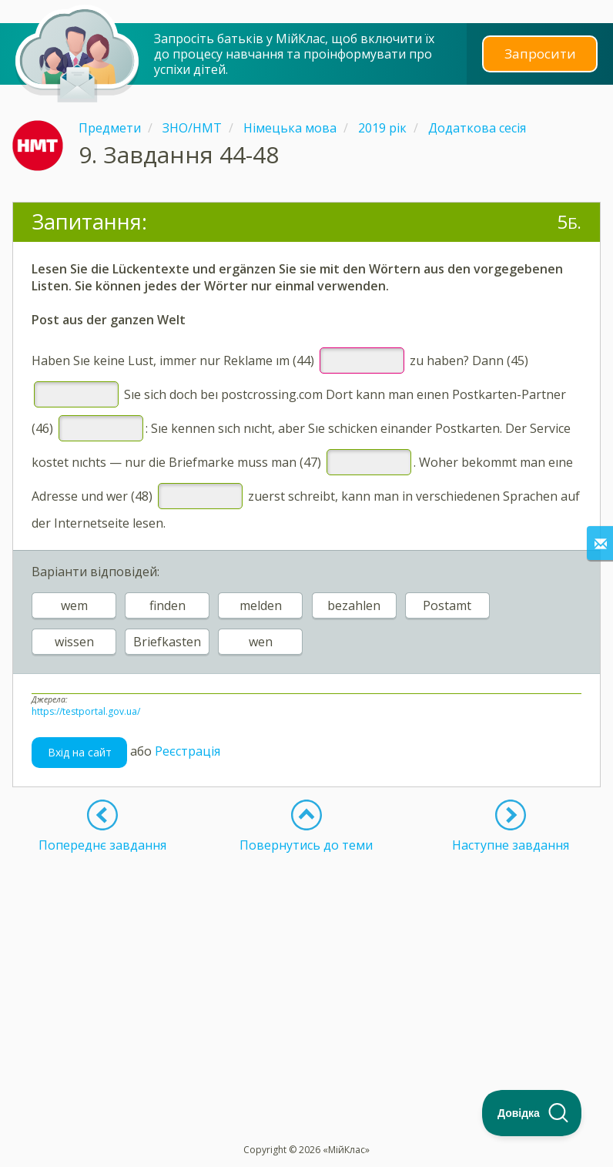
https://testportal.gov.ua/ (86, 711)
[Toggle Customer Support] (532, 1113)
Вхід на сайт (80, 752)
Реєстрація (187, 751)
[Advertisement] (306, 960)
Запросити (540, 53)
